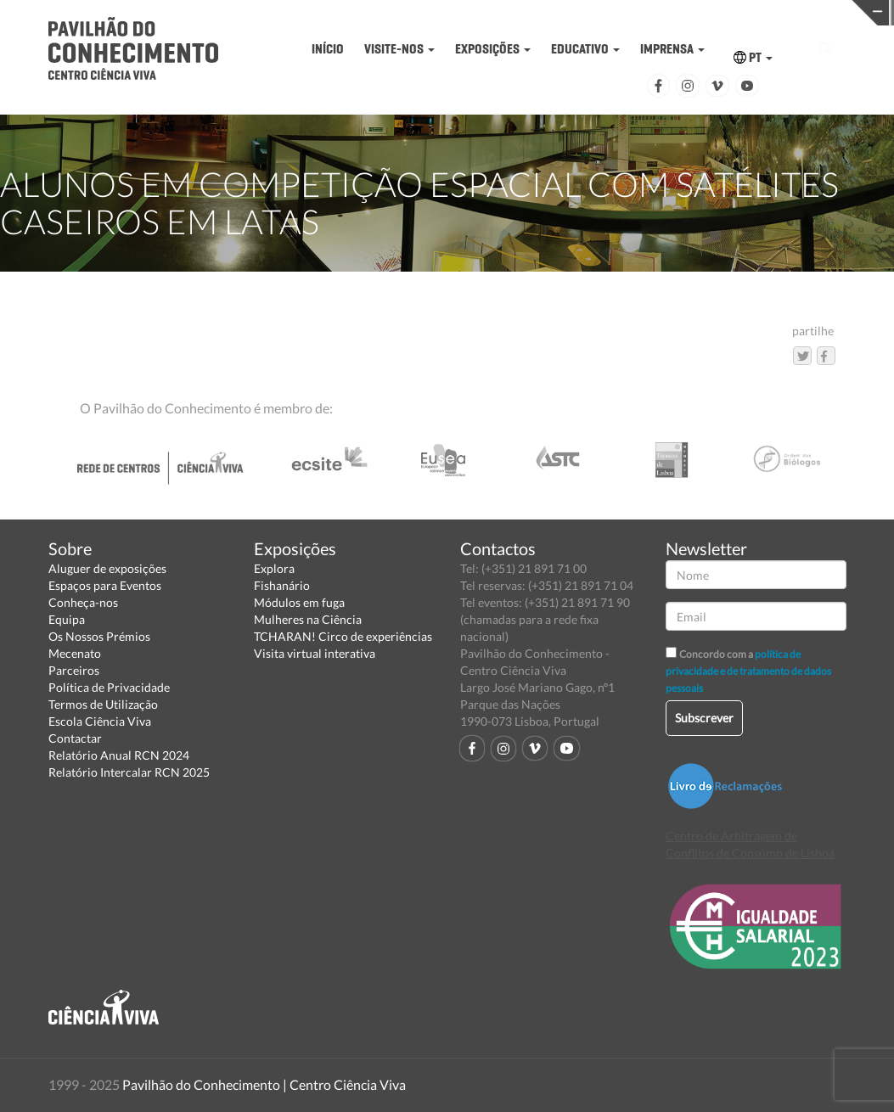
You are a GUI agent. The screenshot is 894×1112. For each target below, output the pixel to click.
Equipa (66, 619)
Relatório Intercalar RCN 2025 (129, 772)
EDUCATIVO (585, 49)
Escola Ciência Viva (99, 721)
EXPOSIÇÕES (493, 49)
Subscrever (704, 717)
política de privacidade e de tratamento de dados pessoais (748, 671)
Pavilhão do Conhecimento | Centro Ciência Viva (264, 1084)
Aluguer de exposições (107, 568)
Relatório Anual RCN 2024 (118, 755)
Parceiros (73, 670)
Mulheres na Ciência (308, 619)
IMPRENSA (672, 49)
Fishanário (282, 585)
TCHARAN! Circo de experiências (343, 636)
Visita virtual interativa (314, 653)
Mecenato (74, 653)
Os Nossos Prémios (99, 636)
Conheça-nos (83, 602)
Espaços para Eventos (104, 585)
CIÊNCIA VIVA (648, 11)
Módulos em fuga (299, 602)
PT (753, 57)
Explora (274, 568)
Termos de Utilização (103, 704)
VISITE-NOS (399, 49)
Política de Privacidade (109, 687)
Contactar (75, 738)
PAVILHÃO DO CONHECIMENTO (455, 13)
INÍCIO (328, 49)
